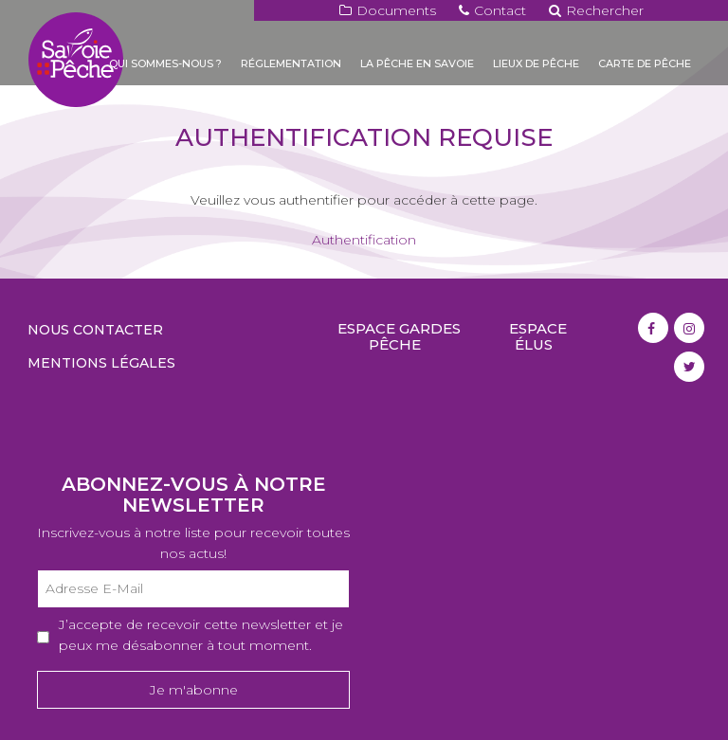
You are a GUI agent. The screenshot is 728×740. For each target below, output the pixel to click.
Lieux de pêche (536, 63)
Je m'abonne (194, 689)
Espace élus (538, 336)
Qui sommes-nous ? (165, 63)
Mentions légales (101, 362)
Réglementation (291, 63)
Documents (387, 10)
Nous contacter (95, 329)
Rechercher (596, 10)
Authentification (364, 239)
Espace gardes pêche (399, 336)
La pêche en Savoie (417, 63)
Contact (492, 10)
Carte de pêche (644, 63)
